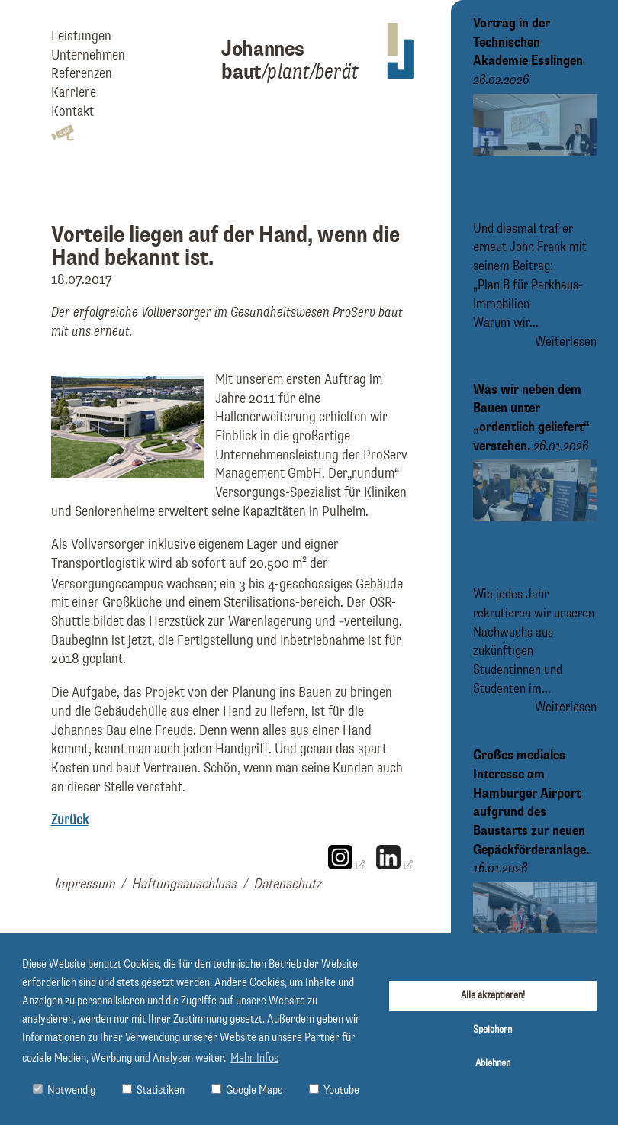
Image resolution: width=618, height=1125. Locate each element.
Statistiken (153, 1090)
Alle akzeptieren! (493, 995)
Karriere (73, 92)
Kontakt (72, 112)
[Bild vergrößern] (127, 473)
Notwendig (64, 1090)
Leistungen (81, 36)
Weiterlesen (566, 342)
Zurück (70, 820)
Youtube (334, 1090)
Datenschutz (287, 884)
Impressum (84, 884)
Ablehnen (492, 1063)
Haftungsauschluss (184, 884)
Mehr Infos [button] (254, 1058)
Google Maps (246, 1090)
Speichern (492, 1029)
